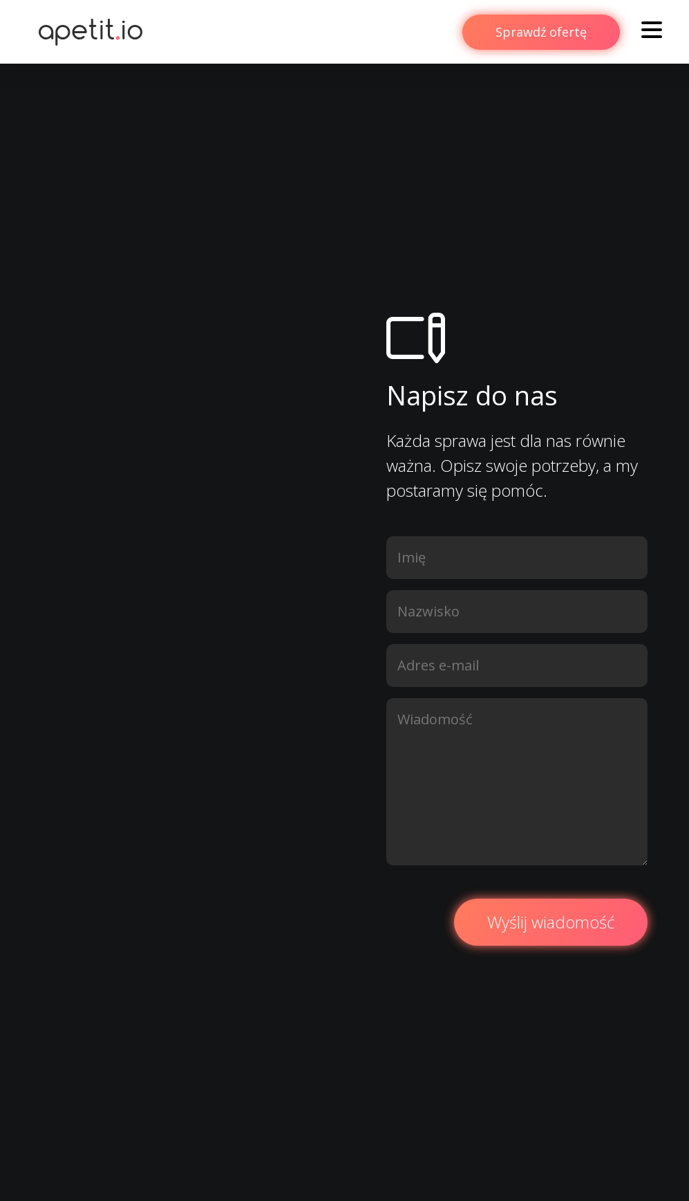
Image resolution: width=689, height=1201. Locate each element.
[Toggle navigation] (651, 32)
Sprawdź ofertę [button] (541, 32)
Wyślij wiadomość (550, 921)
